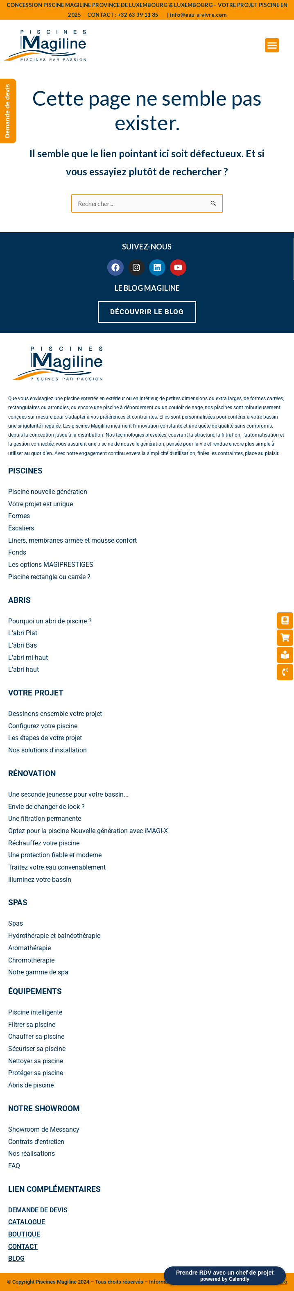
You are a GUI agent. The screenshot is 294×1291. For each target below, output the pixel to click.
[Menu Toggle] (272, 45)
